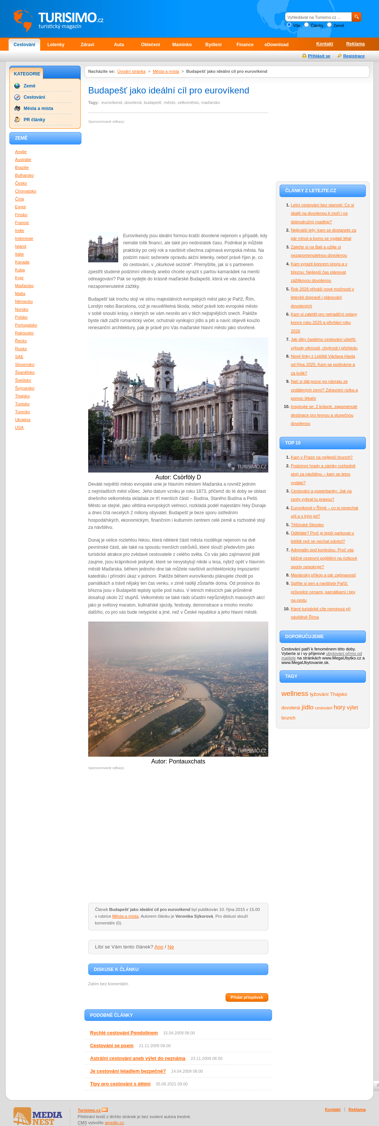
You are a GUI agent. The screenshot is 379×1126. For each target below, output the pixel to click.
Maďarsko (24, 285)
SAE (19, 356)
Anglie (21, 151)
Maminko (182, 44)
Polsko (21, 317)
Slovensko (25, 364)
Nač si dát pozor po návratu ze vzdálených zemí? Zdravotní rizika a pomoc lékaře (324, 389)
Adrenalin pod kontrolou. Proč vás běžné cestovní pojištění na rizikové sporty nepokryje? (324, 558)
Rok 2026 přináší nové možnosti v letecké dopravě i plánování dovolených (322, 297)
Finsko (21, 214)
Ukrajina (22, 419)
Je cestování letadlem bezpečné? (128, 1071)
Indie (19, 230)
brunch (288, 718)
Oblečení (150, 44)
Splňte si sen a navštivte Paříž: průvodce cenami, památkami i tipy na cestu (323, 591)
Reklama (355, 44)
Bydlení (213, 44)
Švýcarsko (25, 388)
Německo (24, 301)
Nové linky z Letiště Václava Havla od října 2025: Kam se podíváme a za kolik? (323, 364)
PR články (34, 119)
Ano (158, 947)
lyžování (319, 694)
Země (339, 25)
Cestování (24, 44)
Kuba (20, 270)
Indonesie (24, 238)
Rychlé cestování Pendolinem (124, 1033)
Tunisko (22, 404)
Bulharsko (24, 175)
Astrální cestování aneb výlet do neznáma (137, 1058)
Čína (19, 199)
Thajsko (338, 694)
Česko (21, 183)
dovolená (290, 708)
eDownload (277, 44)
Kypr (19, 277)
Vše (296, 25)
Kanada (22, 262)
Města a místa (166, 71)
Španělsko (25, 372)
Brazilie (22, 167)
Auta (119, 44)
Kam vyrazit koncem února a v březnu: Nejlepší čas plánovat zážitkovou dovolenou (319, 272)
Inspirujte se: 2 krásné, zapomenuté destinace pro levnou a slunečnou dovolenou (324, 415)
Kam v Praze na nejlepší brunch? (322, 457)
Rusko (21, 348)
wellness (294, 693)
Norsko (21, 309)
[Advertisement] (151, 178)
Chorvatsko (25, 191)
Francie (22, 222)
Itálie (19, 254)
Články (317, 25)
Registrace (354, 56)
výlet (352, 708)
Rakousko (24, 333)
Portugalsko (26, 325)
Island (20, 246)
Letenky (55, 44)
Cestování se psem (112, 1045)
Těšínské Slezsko (307, 524)
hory (340, 707)
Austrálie (23, 159)
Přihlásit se (319, 56)
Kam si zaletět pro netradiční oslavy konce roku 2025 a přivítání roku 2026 (324, 322)
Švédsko (23, 380)
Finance (244, 44)
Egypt (20, 207)
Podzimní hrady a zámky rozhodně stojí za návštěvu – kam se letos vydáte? (323, 474)
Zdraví (87, 44)
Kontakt (324, 44)
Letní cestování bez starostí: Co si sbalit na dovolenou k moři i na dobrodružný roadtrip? (322, 213)
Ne (171, 947)
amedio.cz (114, 1122)
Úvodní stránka (131, 71)
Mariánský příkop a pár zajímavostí (323, 575)
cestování (323, 708)
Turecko (22, 411)
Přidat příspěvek (246, 997)
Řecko (21, 341)
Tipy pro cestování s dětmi (120, 1084)
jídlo (308, 707)
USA (19, 427)
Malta (20, 293)
